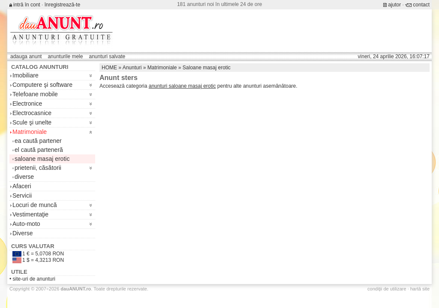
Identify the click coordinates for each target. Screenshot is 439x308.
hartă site (420, 288)
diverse (24, 176)
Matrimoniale (29, 131)
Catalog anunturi (39, 67)
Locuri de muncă (34, 204)
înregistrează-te (62, 5)
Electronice (27, 103)
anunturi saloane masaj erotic (182, 86)
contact (421, 5)
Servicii (22, 195)
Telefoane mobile (35, 94)
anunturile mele (65, 56)
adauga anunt (26, 56)
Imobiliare (25, 75)
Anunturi (132, 68)
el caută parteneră (39, 149)
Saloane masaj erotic (207, 68)
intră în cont (26, 5)
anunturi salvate (107, 56)
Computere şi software (42, 84)
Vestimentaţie (30, 214)
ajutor (394, 5)
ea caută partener (38, 140)
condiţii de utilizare (386, 288)
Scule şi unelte (31, 122)
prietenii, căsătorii (38, 167)
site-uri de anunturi (34, 279)
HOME (109, 68)
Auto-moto (26, 223)
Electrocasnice (31, 113)
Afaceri (21, 186)
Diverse (22, 233)
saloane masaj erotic (42, 158)
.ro (75, 288)
